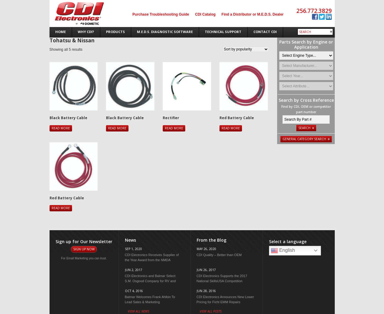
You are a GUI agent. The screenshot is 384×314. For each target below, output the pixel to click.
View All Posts (211, 311)
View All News (138, 311)
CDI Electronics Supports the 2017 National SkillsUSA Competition (222, 278)
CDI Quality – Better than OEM (219, 255)
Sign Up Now (84, 249)
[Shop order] (245, 49)
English (283, 250)
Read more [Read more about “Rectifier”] (174, 128)
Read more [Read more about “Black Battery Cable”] (61, 128)
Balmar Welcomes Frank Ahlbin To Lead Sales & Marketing (150, 299)
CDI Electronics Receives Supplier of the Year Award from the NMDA (152, 257)
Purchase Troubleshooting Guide (160, 14)
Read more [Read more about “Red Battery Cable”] (231, 128)
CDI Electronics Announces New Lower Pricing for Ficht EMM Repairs (225, 299)
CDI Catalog (205, 14)
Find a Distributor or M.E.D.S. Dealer (253, 14)
